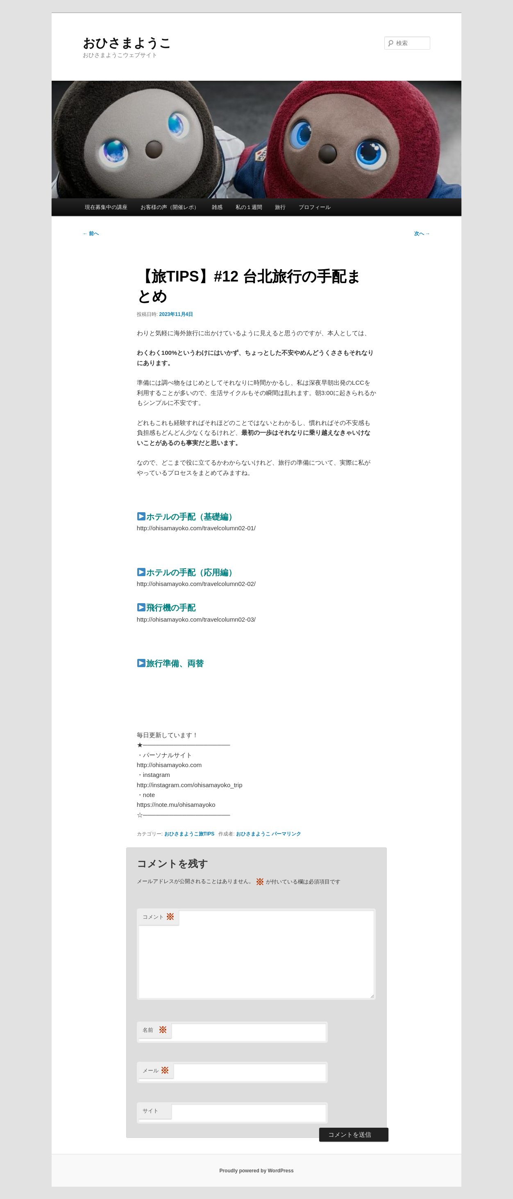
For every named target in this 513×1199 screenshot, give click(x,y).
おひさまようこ (127, 43)
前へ (91, 233)
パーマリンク (286, 834)
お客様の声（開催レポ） (170, 207)
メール (156, 1071)
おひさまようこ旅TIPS (189, 834)
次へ (422, 233)
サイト (151, 1111)
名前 (155, 1030)
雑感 (217, 207)
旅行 (280, 207)
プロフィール (315, 207)
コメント (159, 917)
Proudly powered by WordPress (256, 1171)
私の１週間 (249, 207)
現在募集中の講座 (106, 207)
